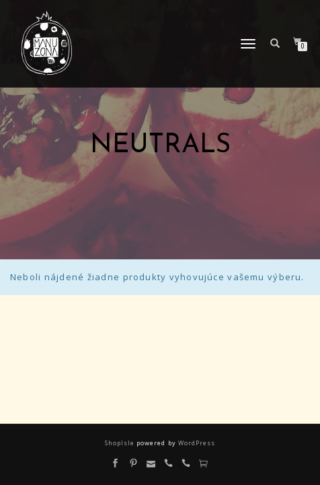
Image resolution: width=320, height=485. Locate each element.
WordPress (195, 443)
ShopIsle (120, 443)
